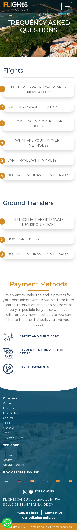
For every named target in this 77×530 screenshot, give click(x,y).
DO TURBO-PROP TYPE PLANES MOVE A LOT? (38, 89)
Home (6, 450)
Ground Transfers (13, 464)
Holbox (7, 422)
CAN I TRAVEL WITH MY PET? (31, 160)
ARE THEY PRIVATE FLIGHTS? (32, 107)
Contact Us (53, 513)
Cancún (8, 403)
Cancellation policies (38, 518)
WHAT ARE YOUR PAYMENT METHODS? (38, 143)
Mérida (7, 432)
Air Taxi (7, 454)
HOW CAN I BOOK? (23, 239)
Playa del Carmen (13, 437)
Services (7, 459)
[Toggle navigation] (66, 6)
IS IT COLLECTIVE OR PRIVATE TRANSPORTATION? (38, 222)
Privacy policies (26, 513)
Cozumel (8, 417)
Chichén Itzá (10, 412)
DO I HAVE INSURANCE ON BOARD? (37, 175)
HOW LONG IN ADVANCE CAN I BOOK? (38, 123)
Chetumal (9, 407)
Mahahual (9, 427)
